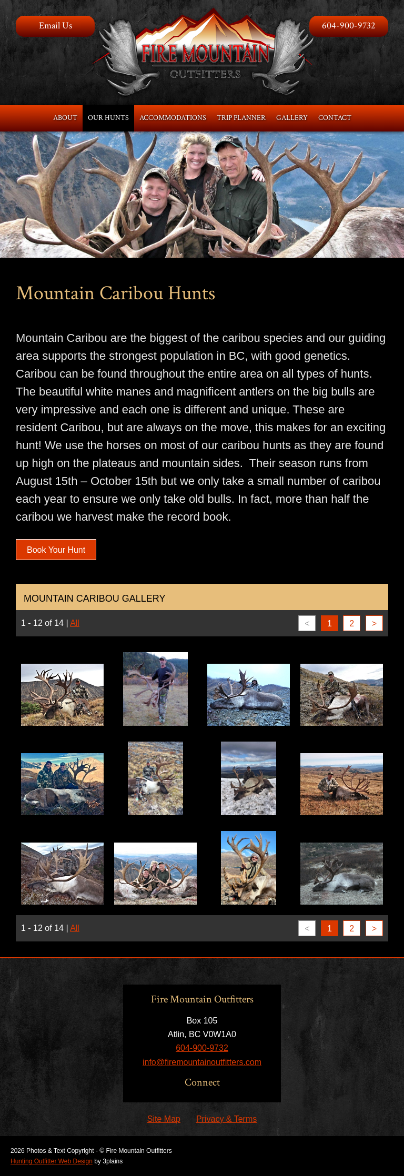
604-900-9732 (349, 25)
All (74, 623)
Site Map (163, 1118)
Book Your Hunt (56, 549)
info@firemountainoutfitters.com (202, 1062)
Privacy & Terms (226, 1118)
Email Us (55, 25)
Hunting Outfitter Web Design (52, 1161)
